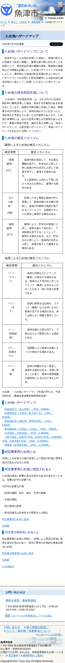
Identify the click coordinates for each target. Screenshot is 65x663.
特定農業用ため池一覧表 (15, 519)
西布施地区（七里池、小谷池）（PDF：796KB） (31, 429)
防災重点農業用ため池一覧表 (18, 553)
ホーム (3, 22)
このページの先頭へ (50, 634)
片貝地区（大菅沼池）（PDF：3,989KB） (28, 433)
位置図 (5, 525)
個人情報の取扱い (37, 627)
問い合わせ (13, 627)
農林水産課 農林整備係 (21, 600)
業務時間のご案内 (32, 655)
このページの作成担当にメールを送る (31, 615)
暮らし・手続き (19, 22)
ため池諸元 (8, 566)
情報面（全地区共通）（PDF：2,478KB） (28, 445)
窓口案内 (13, 655)
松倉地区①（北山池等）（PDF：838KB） (28, 409)
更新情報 (35, 22)
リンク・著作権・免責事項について (28, 630)
